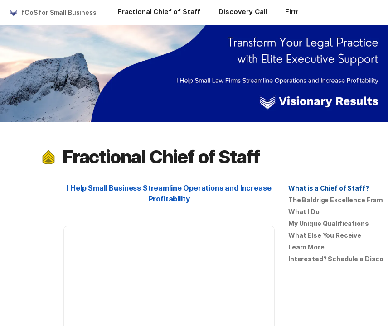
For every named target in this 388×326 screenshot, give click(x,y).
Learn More (306, 247)
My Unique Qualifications (328, 223)
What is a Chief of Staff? (328, 188)
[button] (48, 157)
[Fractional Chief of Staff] (159, 12)
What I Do (304, 212)
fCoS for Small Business (59, 12)
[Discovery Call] (242, 12)
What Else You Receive (324, 235)
